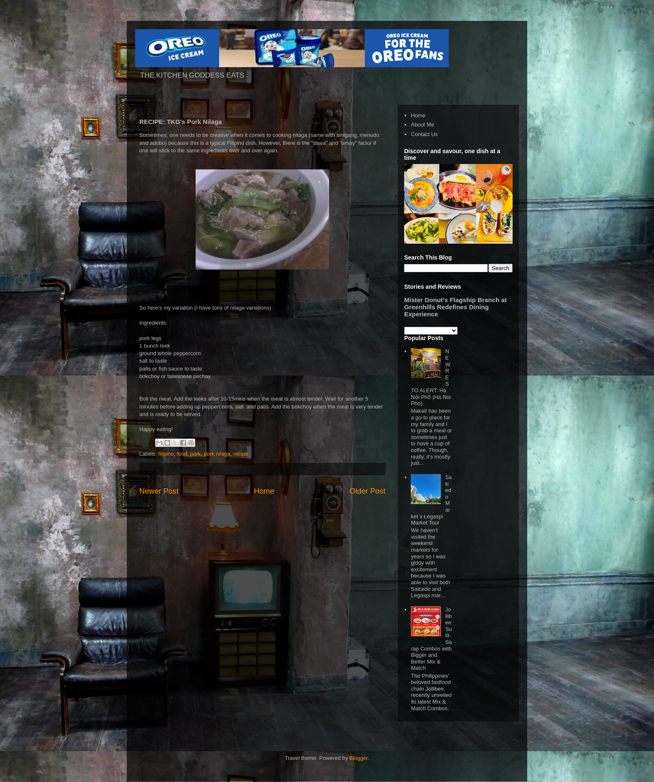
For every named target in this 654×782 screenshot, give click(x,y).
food (182, 454)
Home (264, 491)
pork (195, 454)
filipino (166, 454)
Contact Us (424, 134)
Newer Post (159, 491)
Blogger (359, 758)
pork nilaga (217, 454)
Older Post (367, 491)
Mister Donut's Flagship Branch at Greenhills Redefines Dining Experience (455, 307)
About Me (422, 124)
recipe (241, 454)
